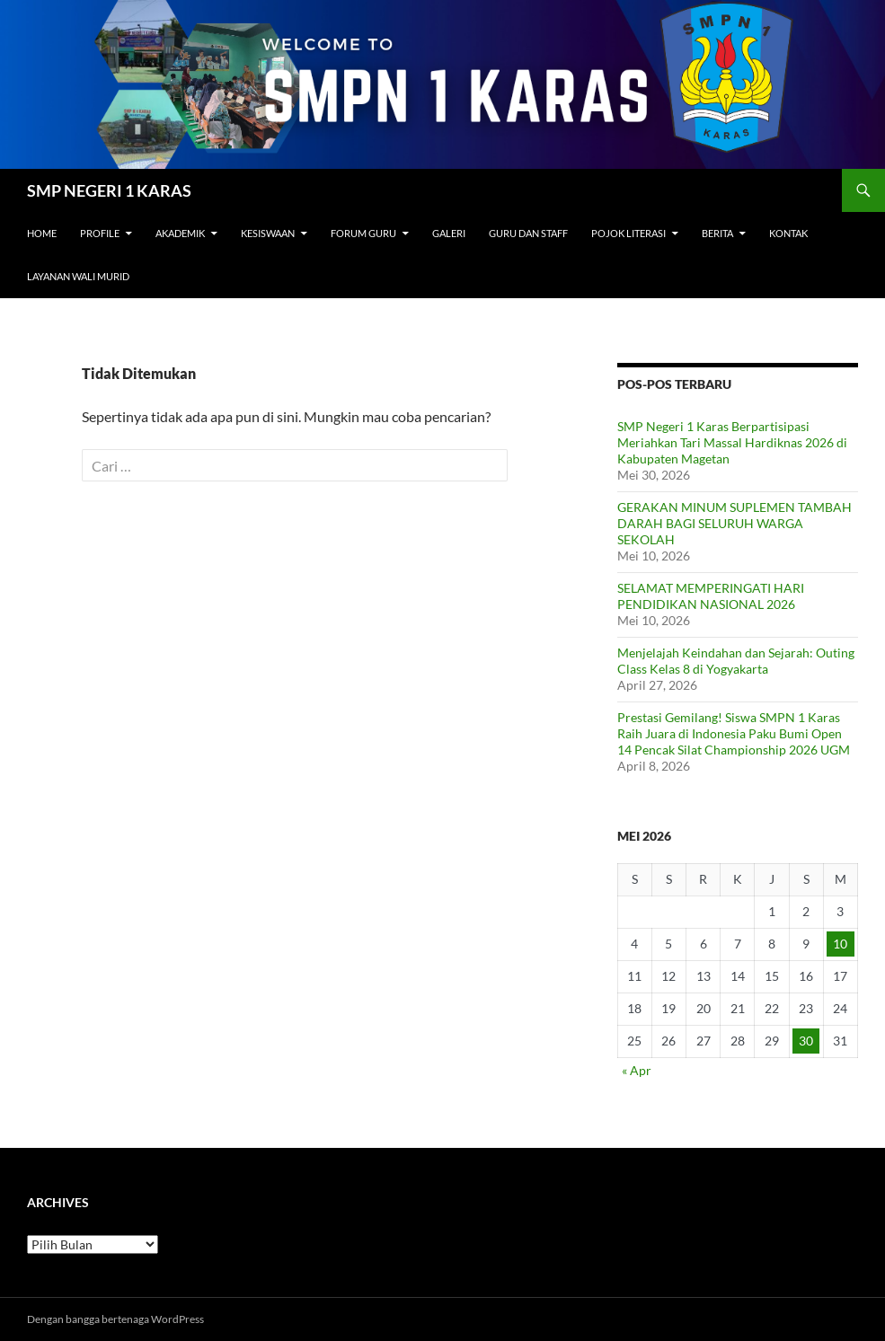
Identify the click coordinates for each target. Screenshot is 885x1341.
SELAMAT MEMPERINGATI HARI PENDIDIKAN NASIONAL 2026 (710, 596)
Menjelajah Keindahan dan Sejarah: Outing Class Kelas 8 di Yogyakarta (735, 660)
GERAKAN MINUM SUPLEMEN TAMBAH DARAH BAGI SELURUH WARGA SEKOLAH (734, 523)
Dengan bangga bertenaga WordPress (115, 1319)
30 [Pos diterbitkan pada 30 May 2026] (806, 1040)
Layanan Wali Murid (78, 276)
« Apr (636, 1070)
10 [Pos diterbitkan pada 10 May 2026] (840, 943)
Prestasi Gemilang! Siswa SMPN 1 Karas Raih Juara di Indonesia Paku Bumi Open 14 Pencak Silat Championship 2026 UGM (733, 733)
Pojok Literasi (628, 233)
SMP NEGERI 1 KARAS (109, 190)
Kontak (788, 233)
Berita (717, 233)
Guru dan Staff (528, 233)
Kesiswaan (268, 233)
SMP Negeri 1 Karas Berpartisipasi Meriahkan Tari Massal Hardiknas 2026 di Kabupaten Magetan (732, 442)
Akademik (180, 233)
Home (42, 233)
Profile (99, 233)
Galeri (448, 233)
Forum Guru (363, 233)
